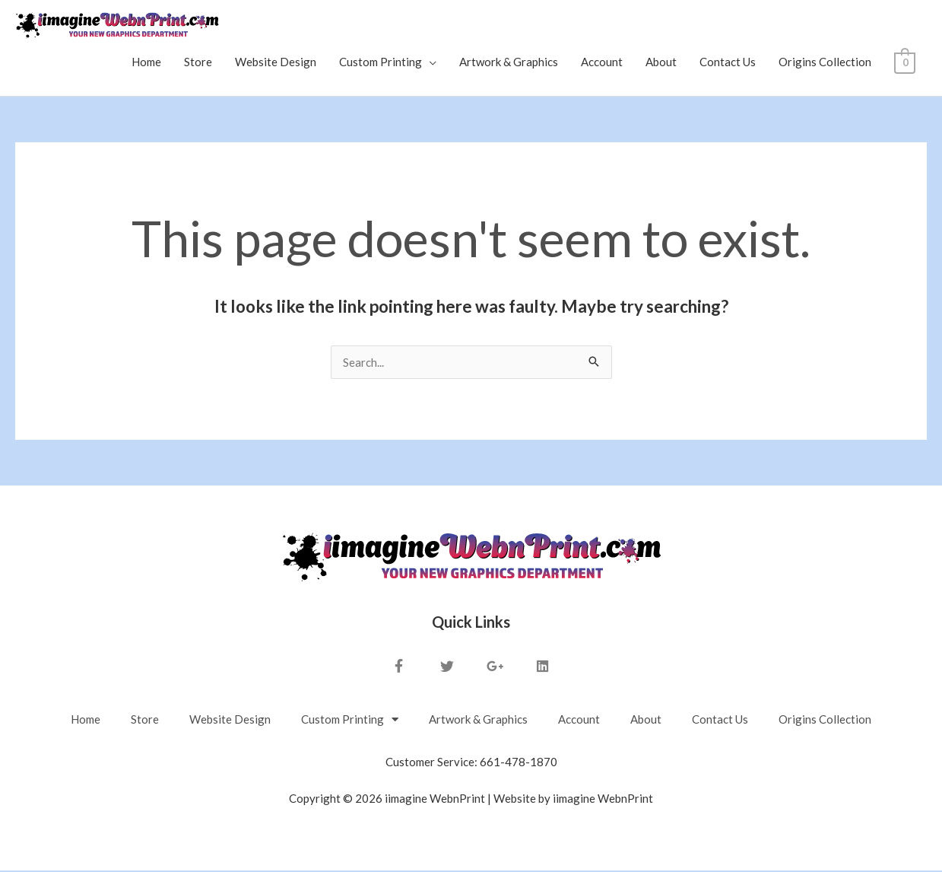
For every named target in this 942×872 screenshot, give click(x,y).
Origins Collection (825, 63)
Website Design (276, 63)
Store (199, 63)
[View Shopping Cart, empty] (905, 63)
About (661, 63)
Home (147, 63)
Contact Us (728, 63)
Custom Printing (381, 63)
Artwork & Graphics (509, 63)
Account (602, 63)
